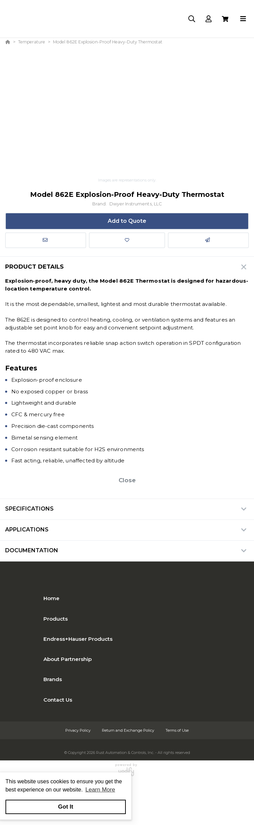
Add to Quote (127, 221)
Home (51, 598)
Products (55, 619)
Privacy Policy (78, 730)
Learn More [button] (100, 789)
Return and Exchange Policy (128, 730)
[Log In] (208, 19)
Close (127, 480)
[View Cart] (225, 19)
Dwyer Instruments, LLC (135, 203)
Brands (52, 679)
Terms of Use (177, 730)
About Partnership (67, 659)
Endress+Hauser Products (77, 639)
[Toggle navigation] (243, 19)
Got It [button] (65, 806)
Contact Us (57, 699)
